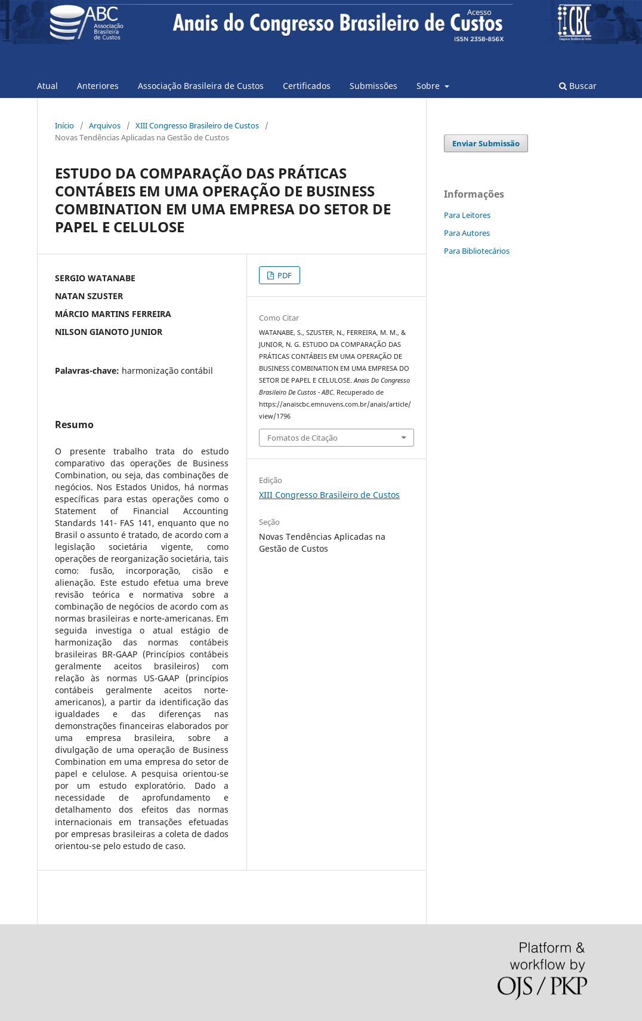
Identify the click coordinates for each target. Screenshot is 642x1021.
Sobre (429, 85)
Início (64, 125)
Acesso (479, 12)
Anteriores (98, 85)
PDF (284, 275)
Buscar (578, 85)
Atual (47, 85)
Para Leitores (467, 215)
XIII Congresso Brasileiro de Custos (197, 125)
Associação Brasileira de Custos (201, 85)
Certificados (307, 85)
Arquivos (105, 125)
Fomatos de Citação (302, 437)
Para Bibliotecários (477, 250)
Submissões (373, 85)
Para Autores (467, 232)
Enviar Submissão (486, 143)
